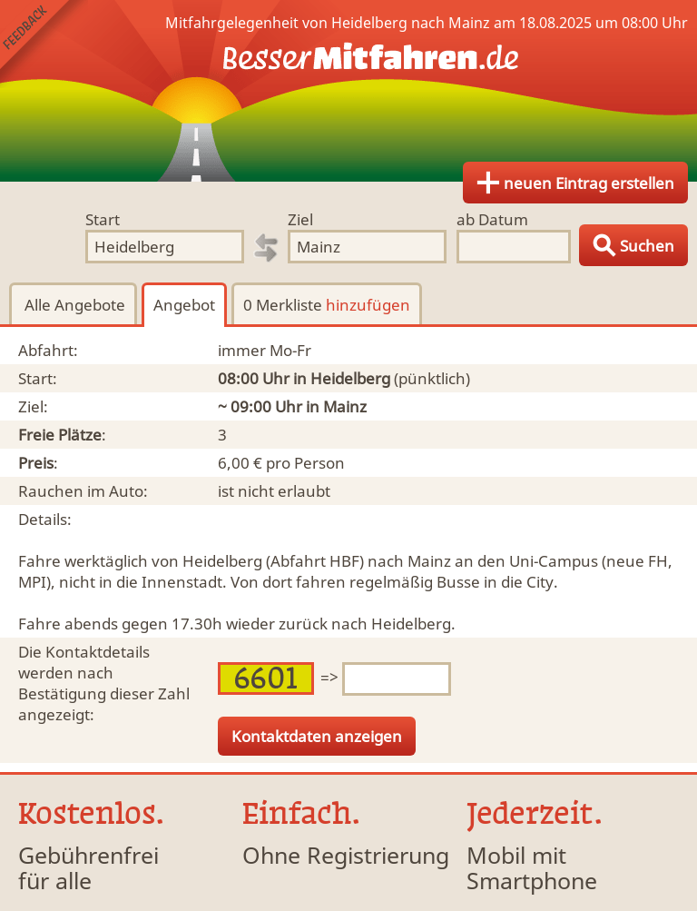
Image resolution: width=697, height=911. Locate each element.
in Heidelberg (341, 378)
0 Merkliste (326, 304)
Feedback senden (44, 44)
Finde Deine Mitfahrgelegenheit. (348, 91)
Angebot (184, 304)
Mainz (345, 406)
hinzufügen (368, 304)
